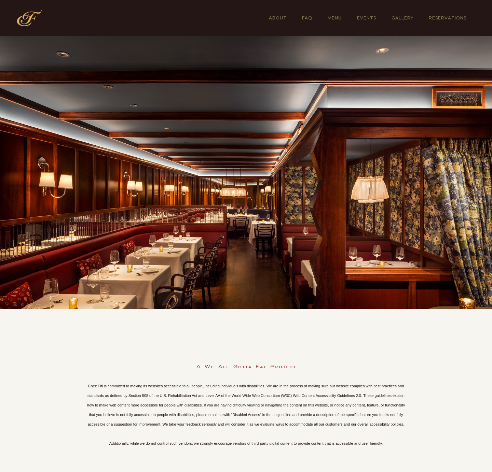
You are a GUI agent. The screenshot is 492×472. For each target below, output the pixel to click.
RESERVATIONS (447, 17)
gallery (402, 17)
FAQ (307, 17)
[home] (29, 18)
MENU (335, 17)
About (278, 17)
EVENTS (366, 17)
